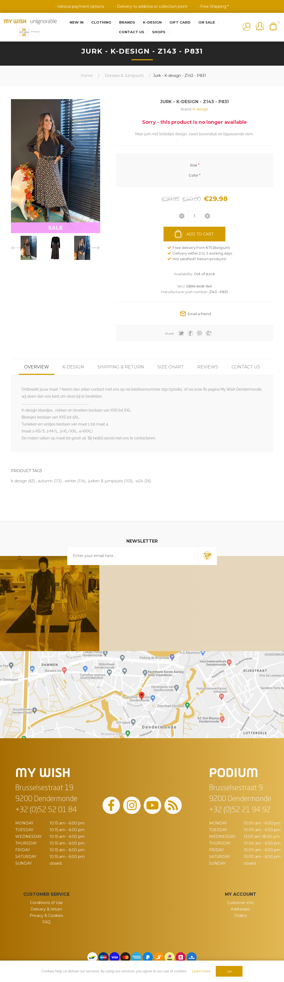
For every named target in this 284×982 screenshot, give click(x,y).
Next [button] (94, 248)
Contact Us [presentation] (246, 366)
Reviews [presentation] (207, 366)
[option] (28, 247)
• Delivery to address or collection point (151, 6)
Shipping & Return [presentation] (120, 366)
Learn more (201, 971)
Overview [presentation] (36, 366)
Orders (240, 915)
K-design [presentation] (73, 366)
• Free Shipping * (213, 6)
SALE (55, 228)
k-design (19, 481)
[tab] (36, 367)
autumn (45, 481)
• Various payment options (79, 6)
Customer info (240, 902)
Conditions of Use (46, 902)
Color (193, 175)
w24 (139, 481)
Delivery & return (46, 909)
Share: (170, 333)
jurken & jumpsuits (105, 481)
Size (193, 165)
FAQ (46, 922)
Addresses (240, 909)
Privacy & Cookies (46, 915)
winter (70, 481)
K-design (200, 109)
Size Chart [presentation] (170, 366)
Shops (158, 32)
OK (229, 971)
